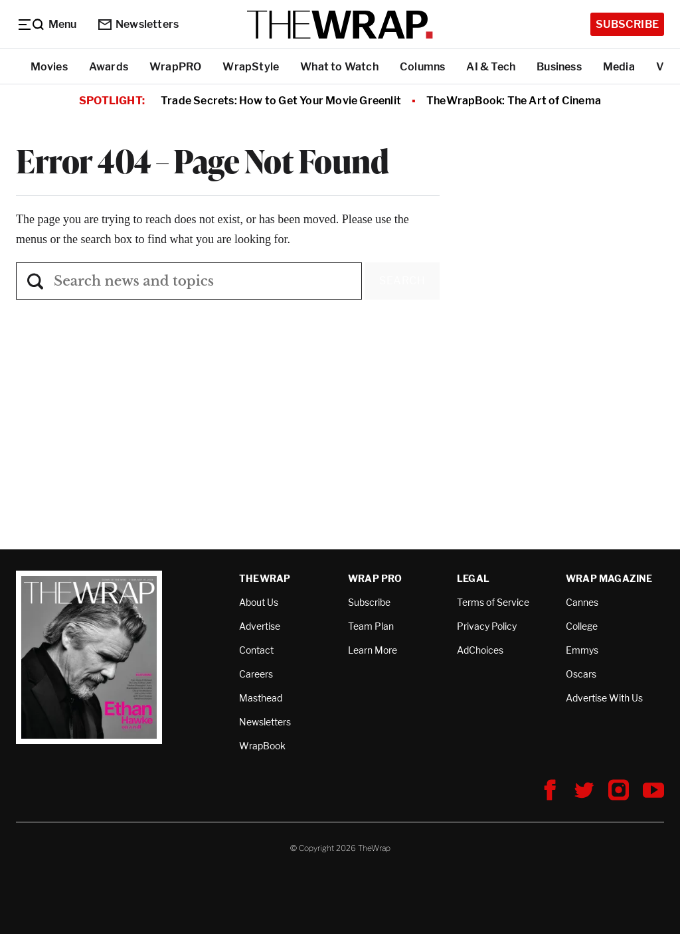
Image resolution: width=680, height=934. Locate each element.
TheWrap (264, 578)
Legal (473, 578)
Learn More (372, 650)
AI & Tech (490, 66)
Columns (422, 66)
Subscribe (627, 24)
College (582, 626)
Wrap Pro (375, 578)
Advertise (259, 626)
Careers (256, 674)
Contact (256, 650)
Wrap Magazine (609, 578)
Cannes (582, 602)
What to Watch (339, 66)
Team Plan (371, 626)
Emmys (582, 650)
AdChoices (480, 650)
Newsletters (138, 24)
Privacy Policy (487, 626)
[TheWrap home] (340, 25)
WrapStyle (250, 66)
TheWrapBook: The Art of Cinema (513, 100)
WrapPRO (175, 66)
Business (559, 66)
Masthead (260, 697)
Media (619, 66)
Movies (49, 66)
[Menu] (46, 25)
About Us (258, 602)
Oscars (581, 674)
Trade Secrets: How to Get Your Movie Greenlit (281, 100)
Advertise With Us (604, 697)
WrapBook (262, 745)
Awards (108, 66)
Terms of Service (493, 602)
